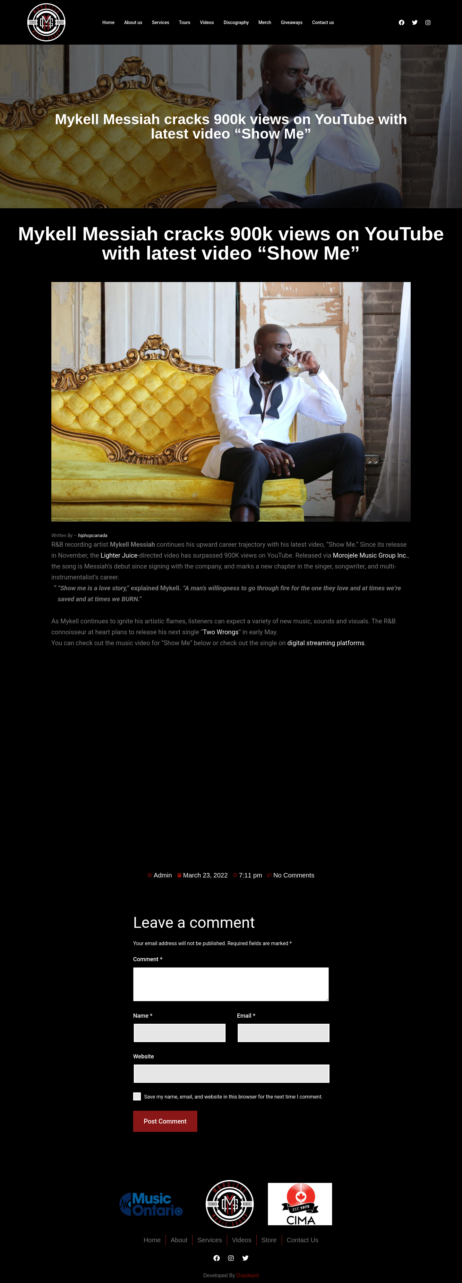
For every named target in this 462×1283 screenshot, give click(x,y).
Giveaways (294, 22)
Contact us (327, 22)
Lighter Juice (119, 555)
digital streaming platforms (326, 643)
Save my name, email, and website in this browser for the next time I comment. (233, 1097)
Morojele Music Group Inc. (370, 555)
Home (104, 22)
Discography (236, 22)
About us (129, 22)
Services (158, 22)
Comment (147, 959)
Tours (183, 22)
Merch (266, 22)
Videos (206, 22)
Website (143, 1056)
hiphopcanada (92, 535)
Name (142, 1015)
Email (246, 1015)
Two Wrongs (221, 632)
